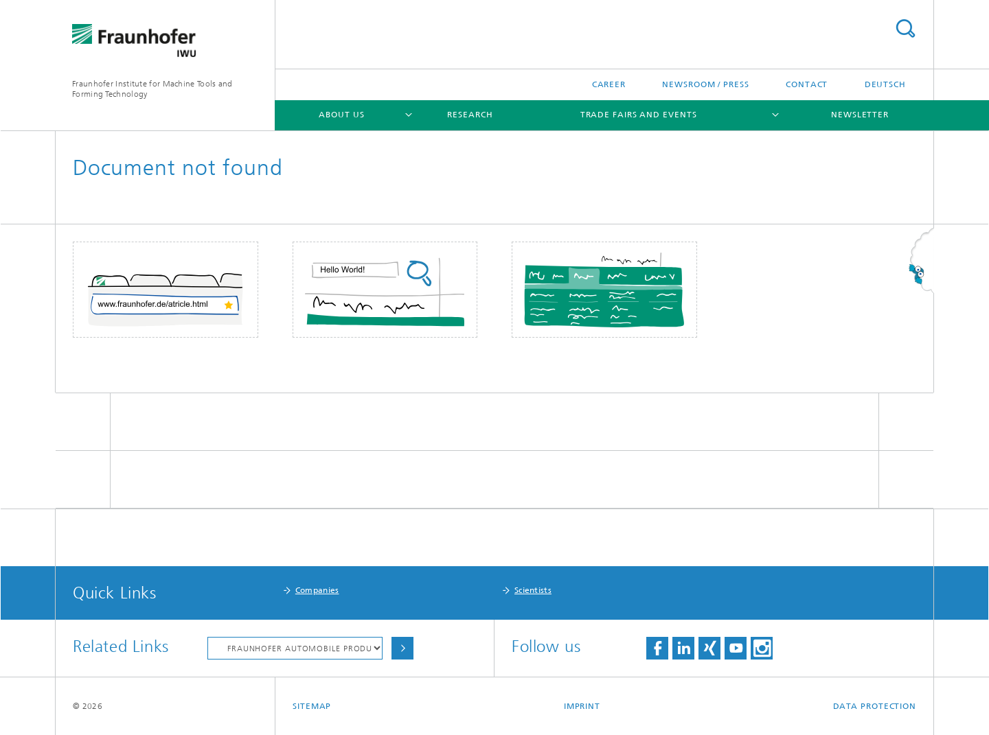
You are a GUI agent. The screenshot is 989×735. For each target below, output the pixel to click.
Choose (402, 648)
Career (609, 84)
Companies (317, 590)
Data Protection (875, 706)
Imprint (582, 706)
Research (469, 114)
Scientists (533, 590)
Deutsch (885, 84)
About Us (341, 114)
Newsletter (860, 114)
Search (905, 28)
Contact (807, 84)
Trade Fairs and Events (638, 114)
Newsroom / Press (705, 84)
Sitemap (312, 706)
